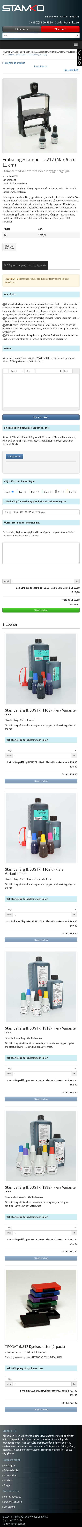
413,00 (73, 1390)
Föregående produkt (13, 62)
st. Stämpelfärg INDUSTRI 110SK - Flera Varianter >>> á (38, 921)
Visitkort (7, 1480)
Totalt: (66, 599)
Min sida (64, 16)
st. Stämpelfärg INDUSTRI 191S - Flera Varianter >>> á (39, 1080)
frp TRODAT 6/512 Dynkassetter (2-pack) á (45, 1390)
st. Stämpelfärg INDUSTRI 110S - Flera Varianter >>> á (39, 762)
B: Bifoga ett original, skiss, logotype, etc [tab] (25, 265)
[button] (5, 371)
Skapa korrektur (41, 417)
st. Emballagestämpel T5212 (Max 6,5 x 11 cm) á (48, 587)
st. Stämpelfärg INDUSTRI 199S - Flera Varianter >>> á (39, 1239)
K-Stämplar (8, 1465)
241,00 (73, 1239)
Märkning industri (21, 52)
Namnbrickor (9, 1475)
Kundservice (51, 16)
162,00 (73, 1080)
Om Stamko (8, 1506)
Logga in (74, 16)
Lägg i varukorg (41, 610)
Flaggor (6, 1485)
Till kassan (60, 29)
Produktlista (41, 66)
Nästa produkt (72, 69)
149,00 (73, 921)
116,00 (73, 762)
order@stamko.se (67, 22)
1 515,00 (75, 592)
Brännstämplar (10, 1470)
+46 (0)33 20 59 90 (41, 22)
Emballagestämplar (41, 52)
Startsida (7, 52)
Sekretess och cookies (13, 1523)
